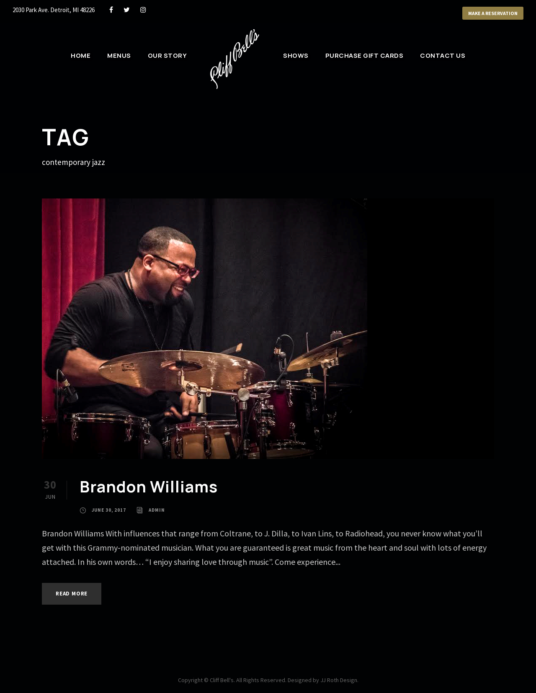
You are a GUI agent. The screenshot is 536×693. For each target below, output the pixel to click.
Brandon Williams (149, 486)
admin (157, 510)
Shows (296, 55)
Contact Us (442, 55)
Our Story (167, 55)
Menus (119, 55)
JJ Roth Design (338, 680)
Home (80, 55)
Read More (72, 593)
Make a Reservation (493, 13)
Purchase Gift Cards (364, 55)
